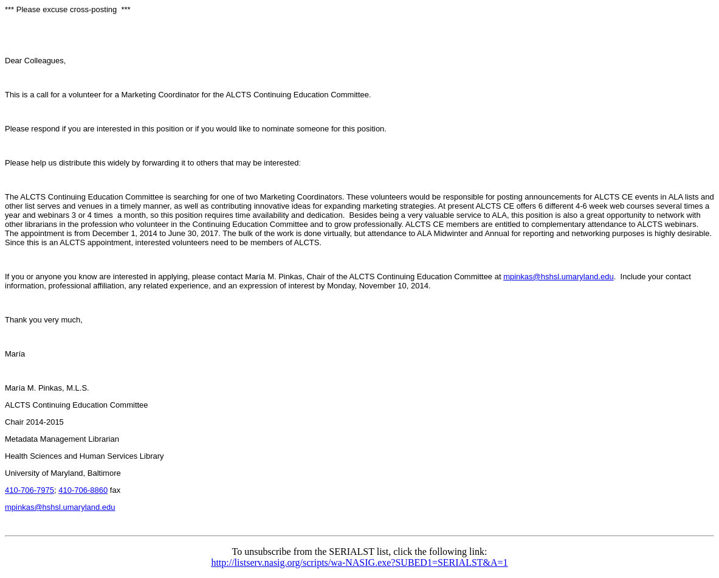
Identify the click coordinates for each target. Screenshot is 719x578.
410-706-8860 (83, 490)
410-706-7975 (29, 490)
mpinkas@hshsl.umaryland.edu (558, 276)
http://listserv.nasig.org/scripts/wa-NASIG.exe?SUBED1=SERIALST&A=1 (359, 562)
